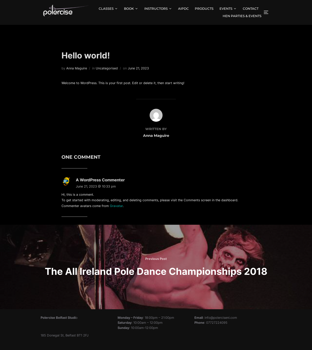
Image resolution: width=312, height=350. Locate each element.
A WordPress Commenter (100, 188)
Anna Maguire (76, 77)
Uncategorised (107, 77)
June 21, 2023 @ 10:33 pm (96, 195)
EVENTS (228, 9)
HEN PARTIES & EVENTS (242, 16)
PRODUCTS (204, 9)
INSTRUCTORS (158, 9)
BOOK (131, 9)
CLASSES (108, 9)
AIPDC (183, 9)
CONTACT (250, 9)
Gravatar (116, 215)
